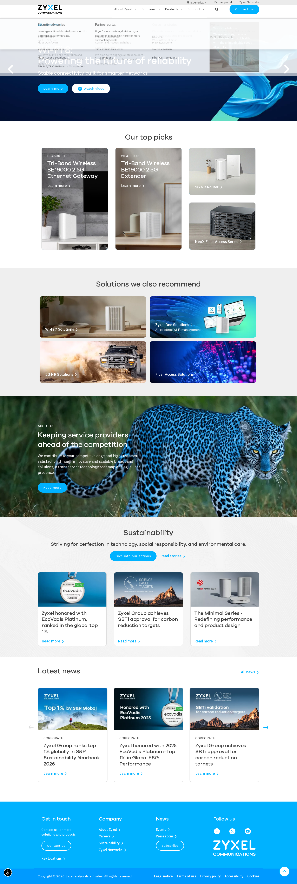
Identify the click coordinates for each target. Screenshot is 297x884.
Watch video (91, 100)
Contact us (244, 21)
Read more (52, 500)
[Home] (50, 21)
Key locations (51, 858)
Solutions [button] (151, 21)
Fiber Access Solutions (174, 386)
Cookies (253, 876)
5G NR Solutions (59, 386)
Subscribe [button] (169, 846)
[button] (216, 21)
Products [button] (174, 21)
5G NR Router (207, 199)
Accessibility (234, 876)
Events (161, 830)
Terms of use (186, 876)
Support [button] (196, 21)
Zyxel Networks (111, 850)
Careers (105, 836)
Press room (164, 836)
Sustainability (109, 843)
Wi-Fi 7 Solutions (59, 341)
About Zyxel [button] (126, 21)
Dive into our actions (133, 568)
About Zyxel (108, 830)
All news (248, 684)
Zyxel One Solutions (172, 336)
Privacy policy (210, 876)
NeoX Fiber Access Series (216, 253)
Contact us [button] (56, 846)
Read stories (171, 568)
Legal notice (163, 876)
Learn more (53, 100)
